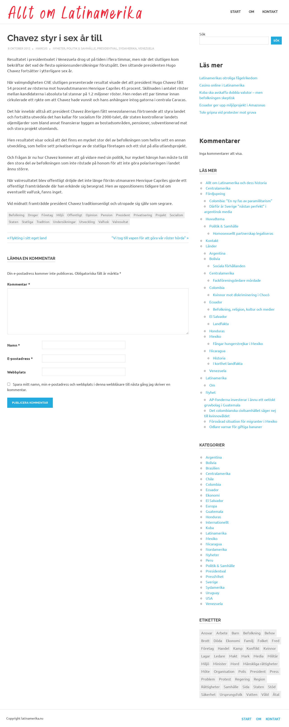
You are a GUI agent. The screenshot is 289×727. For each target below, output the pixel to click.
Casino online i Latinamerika (222, 85)
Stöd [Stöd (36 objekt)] (271, 686)
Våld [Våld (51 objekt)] (265, 694)
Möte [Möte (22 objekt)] (205, 671)
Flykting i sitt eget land (28, 237)
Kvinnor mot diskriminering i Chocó (241, 294)
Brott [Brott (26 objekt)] (205, 640)
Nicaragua (217, 350)
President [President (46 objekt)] (258, 671)
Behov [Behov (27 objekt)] (270, 633)
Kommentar (18, 284)
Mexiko (215, 336)
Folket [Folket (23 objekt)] (263, 640)
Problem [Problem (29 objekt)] (208, 679)
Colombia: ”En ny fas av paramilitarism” (240, 200)
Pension (106, 215)
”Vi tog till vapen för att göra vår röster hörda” (149, 237)
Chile (210, 478)
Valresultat (120, 222)
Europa (211, 506)
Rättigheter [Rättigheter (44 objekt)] (210, 686)
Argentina (217, 253)
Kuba (210, 527)
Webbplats (16, 372)
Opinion (91, 215)
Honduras (217, 330)
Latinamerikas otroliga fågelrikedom (228, 77)
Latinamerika (216, 377)
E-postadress (20, 358)
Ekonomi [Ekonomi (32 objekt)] (233, 640)
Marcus (41, 48)
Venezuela (146, 48)
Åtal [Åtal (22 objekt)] (276, 694)
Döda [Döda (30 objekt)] (218, 640)
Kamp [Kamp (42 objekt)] (237, 648)
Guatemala (214, 511)
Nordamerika (216, 549)
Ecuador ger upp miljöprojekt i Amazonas (232, 105)
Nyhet (211, 392)
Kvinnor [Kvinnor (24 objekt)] (269, 648)
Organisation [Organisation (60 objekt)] (224, 671)
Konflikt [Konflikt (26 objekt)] (253, 648)
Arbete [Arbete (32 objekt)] (222, 633)
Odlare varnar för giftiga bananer (235, 426)
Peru (209, 560)
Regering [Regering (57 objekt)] (242, 679)
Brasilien (212, 468)
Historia (219, 358)
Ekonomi (213, 495)
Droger (33, 215)
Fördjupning (215, 193)
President (123, 215)
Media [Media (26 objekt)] (258, 656)
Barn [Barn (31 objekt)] (235, 633)
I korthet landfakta (227, 363)
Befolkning (16, 215)
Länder (211, 246)
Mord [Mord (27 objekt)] (235, 663)
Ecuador (215, 302)
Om (251, 12)
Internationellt (217, 522)
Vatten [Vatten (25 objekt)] (251, 694)
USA (209, 598)
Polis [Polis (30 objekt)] (242, 671)
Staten (13, 222)
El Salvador (218, 316)
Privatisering (143, 215)
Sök (202, 34)
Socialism (176, 215)
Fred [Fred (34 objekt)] (275, 640)
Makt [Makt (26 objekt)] (233, 656)
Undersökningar (64, 222)
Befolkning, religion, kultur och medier (244, 309)
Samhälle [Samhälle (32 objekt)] (231, 686)
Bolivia (214, 258)
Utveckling (87, 222)
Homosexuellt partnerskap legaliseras (243, 233)
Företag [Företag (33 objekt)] (207, 648)
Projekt (161, 215)
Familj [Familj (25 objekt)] (249, 640)
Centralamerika (218, 188)
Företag (47, 215)
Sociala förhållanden (229, 265)
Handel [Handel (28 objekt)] (223, 648)
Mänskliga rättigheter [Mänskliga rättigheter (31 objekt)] (260, 663)
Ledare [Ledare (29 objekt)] (219, 656)
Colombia (216, 287)
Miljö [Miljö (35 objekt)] (205, 663)
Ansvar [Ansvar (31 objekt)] (206, 633)
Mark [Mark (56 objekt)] (245, 656)
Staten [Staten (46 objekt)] (258, 686)
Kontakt (270, 12)
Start (235, 12)
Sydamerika (128, 48)
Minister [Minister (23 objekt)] (219, 663)
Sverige (212, 581)
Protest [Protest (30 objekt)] (225, 679)
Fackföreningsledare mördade (237, 280)
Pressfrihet (215, 576)
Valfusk (103, 222)
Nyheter (59, 48)
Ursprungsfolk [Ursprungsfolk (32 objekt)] (231, 694)
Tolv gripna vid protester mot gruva (227, 112)
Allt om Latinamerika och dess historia (236, 182)
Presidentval (107, 48)
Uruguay (212, 592)
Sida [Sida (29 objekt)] (245, 686)
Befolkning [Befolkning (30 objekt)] (252, 633)
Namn (13, 345)
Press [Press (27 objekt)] (274, 671)
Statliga (27, 222)
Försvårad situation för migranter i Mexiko (243, 421)
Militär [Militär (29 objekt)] (273, 656)
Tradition (43, 222)
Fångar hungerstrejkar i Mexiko (238, 343)
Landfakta (221, 323)
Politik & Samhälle (81, 48)
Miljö (60, 215)
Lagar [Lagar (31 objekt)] (205, 656)
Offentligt (74, 215)
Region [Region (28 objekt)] (259, 679)
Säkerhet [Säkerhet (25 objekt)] (208, 694)
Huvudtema (215, 218)
